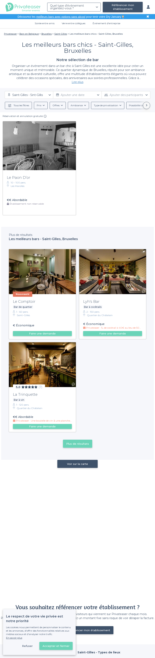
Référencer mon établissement (123, 6)
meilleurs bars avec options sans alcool (61, 16)
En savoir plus (14, 637)
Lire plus (77, 82)
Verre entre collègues (73, 23)
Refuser (27, 646)
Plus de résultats (77, 443)
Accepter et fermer (56, 646)
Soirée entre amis (44, 23)
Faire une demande (42, 333)
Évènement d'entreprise (106, 23)
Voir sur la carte (77, 463)
